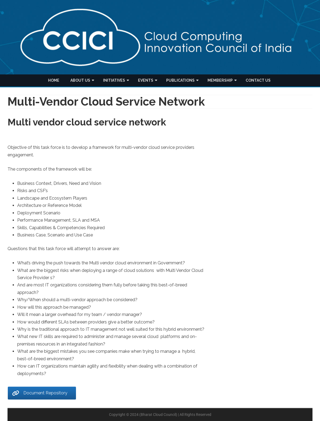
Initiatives (114, 80)
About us (80, 80)
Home (53, 80)
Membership (220, 80)
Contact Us (258, 80)
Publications (180, 80)
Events (145, 80)
